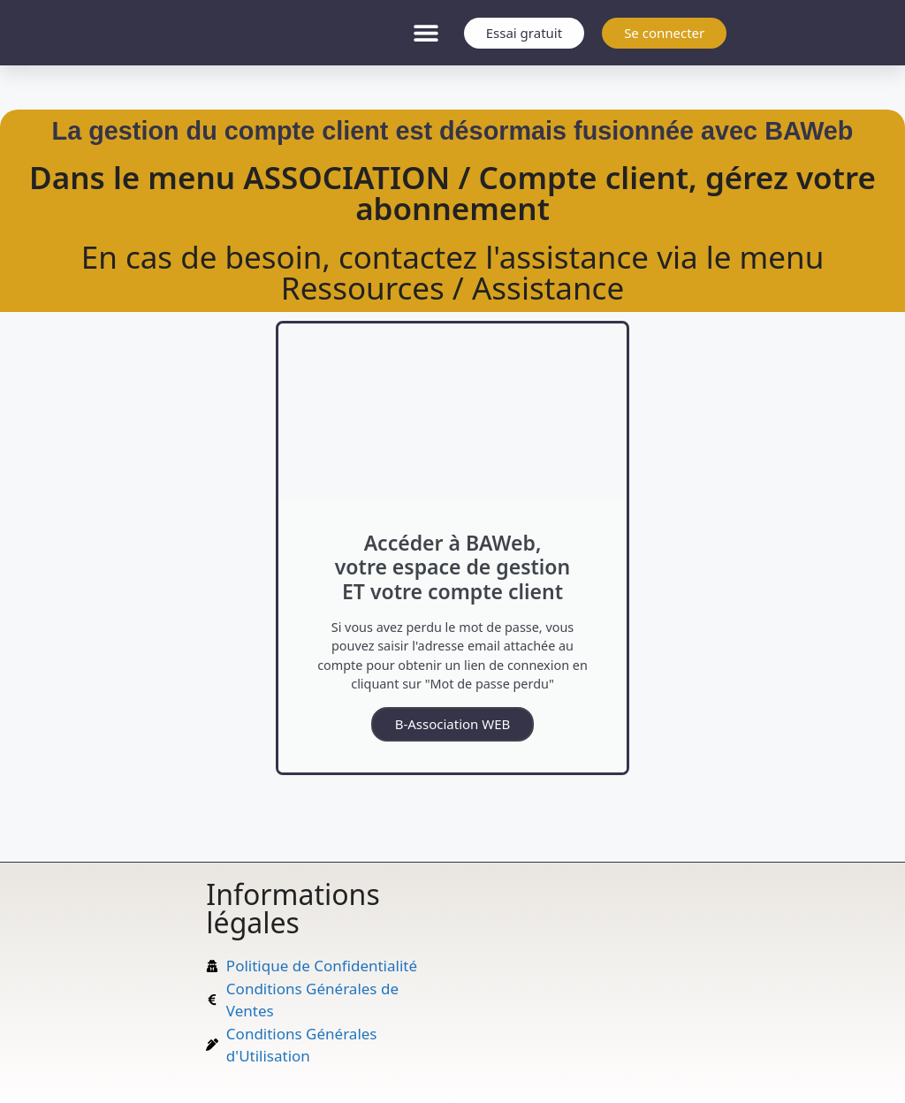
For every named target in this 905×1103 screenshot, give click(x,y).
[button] (426, 33)
